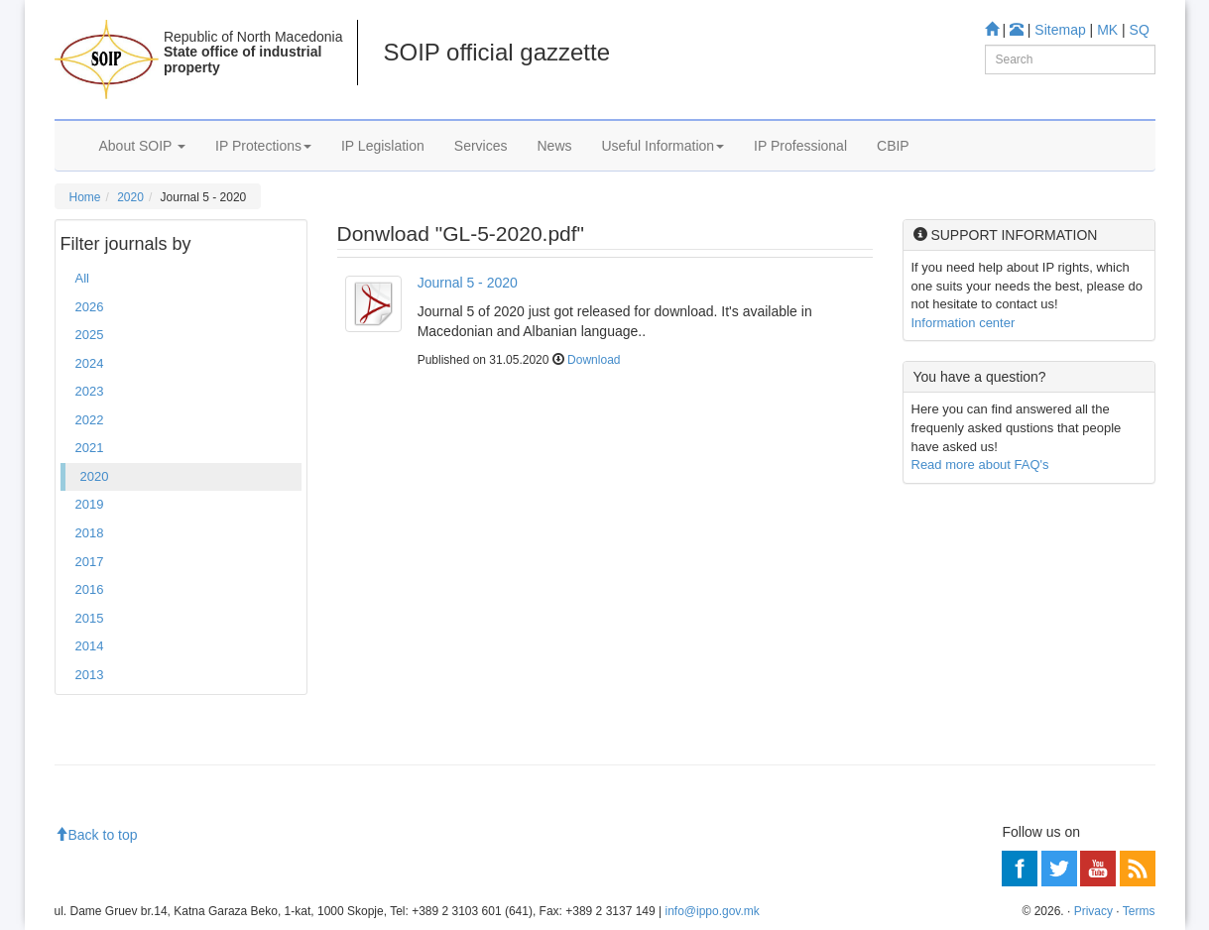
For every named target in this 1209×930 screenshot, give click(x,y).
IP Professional (800, 146)
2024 (89, 363)
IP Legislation (382, 146)
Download (593, 360)
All (82, 278)
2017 (89, 561)
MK (1107, 30)
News (554, 146)
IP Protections (263, 146)
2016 (89, 589)
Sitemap (1059, 30)
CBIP (893, 146)
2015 (89, 618)
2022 (89, 419)
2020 (130, 197)
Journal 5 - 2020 (468, 283)
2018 (89, 532)
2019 (89, 504)
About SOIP (142, 146)
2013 (89, 674)
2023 (89, 391)
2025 (89, 334)
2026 (89, 306)
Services (481, 146)
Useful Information (663, 146)
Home (85, 197)
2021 (89, 447)
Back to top (96, 835)
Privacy (1093, 911)
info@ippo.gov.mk (712, 911)
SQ (1139, 30)
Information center (963, 322)
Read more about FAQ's (980, 464)
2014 (89, 646)
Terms (1139, 911)
